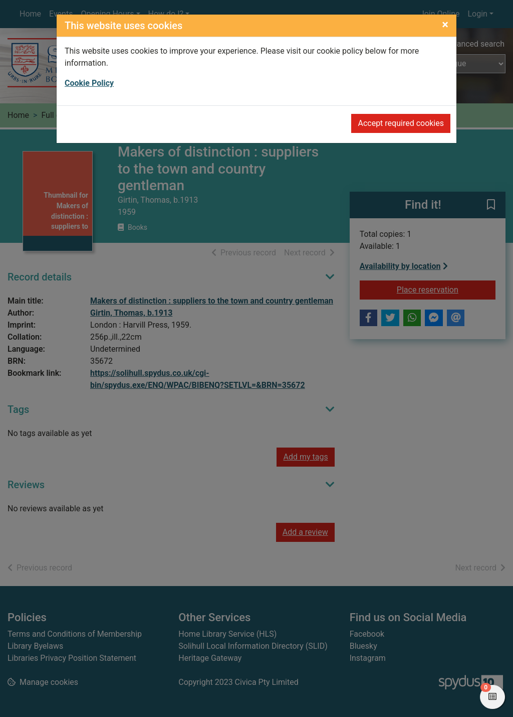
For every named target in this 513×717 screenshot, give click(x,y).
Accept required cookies (401, 123)
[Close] (445, 25)
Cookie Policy (89, 83)
